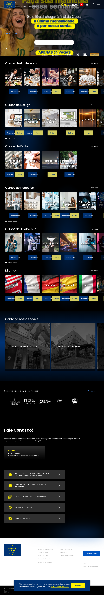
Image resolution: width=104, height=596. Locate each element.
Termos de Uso (88, 571)
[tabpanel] (14, 81)
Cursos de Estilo (43, 557)
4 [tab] (14, 138)
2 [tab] (9, 138)
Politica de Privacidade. (60, 587)
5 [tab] (16, 221)
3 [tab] (11, 138)
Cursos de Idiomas (45, 570)
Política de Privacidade (90, 568)
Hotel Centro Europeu (67, 557)
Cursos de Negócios (44, 560)
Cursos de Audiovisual (45, 563)
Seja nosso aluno (91, 548)
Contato (32, 6)
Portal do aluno (91, 554)
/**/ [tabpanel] (52, 28)
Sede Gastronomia (66, 550)
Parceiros (41, 579)
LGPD (84, 564)
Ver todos (94, 63)
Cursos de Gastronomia (46, 550)
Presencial (14, 91)
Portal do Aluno (87, 4)
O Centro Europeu (45, 574)
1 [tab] (6, 48)
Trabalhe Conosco (67, 568)
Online (56, 91)
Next (101, 81)
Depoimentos (20, 6)
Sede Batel (63, 553)
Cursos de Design (43, 553)
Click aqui (8, 33)
